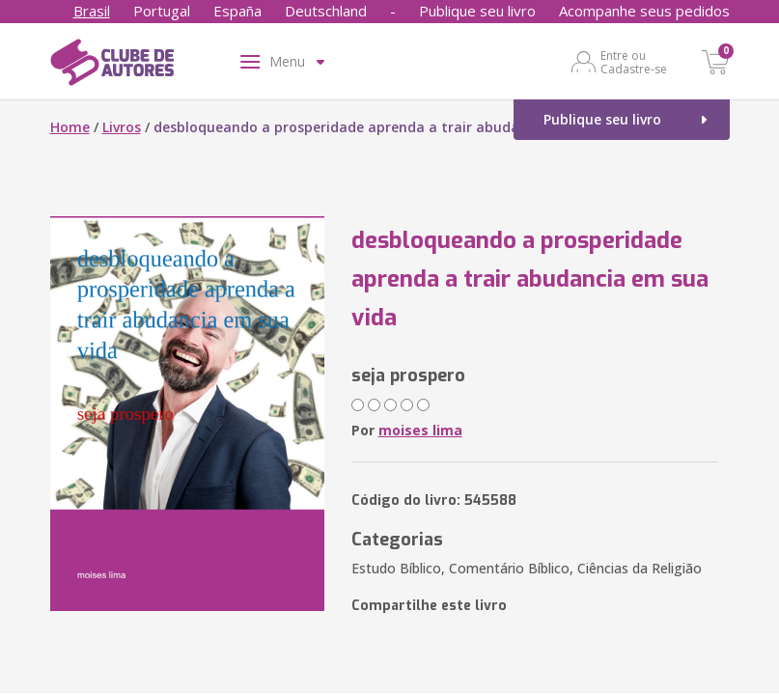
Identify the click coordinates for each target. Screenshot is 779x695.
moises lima (420, 430)
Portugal (161, 10)
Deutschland (326, 10)
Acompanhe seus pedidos (644, 10)
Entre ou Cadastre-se (633, 61)
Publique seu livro (477, 10)
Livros (121, 127)
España (237, 10)
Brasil (91, 10)
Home (70, 127)
